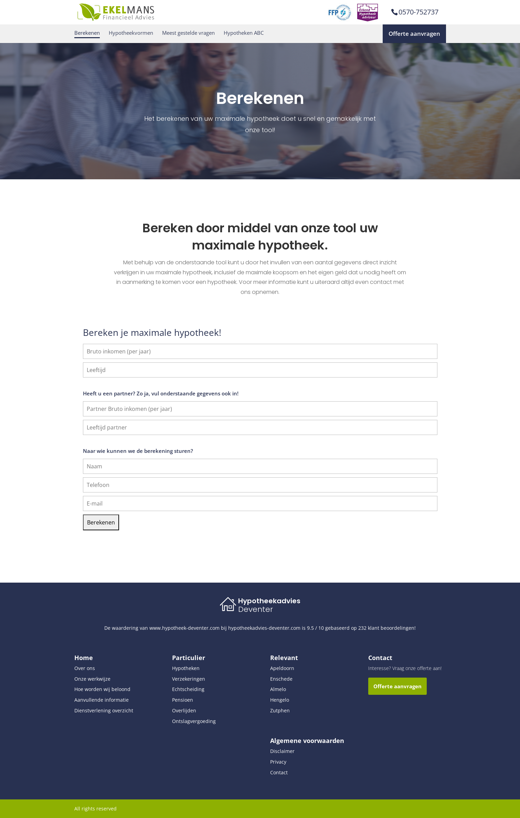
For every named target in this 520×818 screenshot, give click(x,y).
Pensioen (182, 700)
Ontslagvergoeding (194, 721)
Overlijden (184, 710)
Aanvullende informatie (101, 700)
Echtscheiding (188, 689)
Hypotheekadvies (269, 601)
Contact (279, 772)
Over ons (84, 668)
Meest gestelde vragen (188, 32)
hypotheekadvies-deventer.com (264, 628)
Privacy (278, 761)
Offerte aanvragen (414, 34)
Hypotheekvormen (131, 32)
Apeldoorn (282, 668)
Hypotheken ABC (244, 32)
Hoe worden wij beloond (102, 689)
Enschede (281, 679)
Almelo (278, 689)
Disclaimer (282, 751)
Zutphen (280, 710)
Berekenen (87, 32)
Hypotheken (186, 668)
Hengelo (279, 700)
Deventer (255, 609)
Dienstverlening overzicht (103, 710)
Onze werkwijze (92, 679)
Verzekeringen (188, 679)
